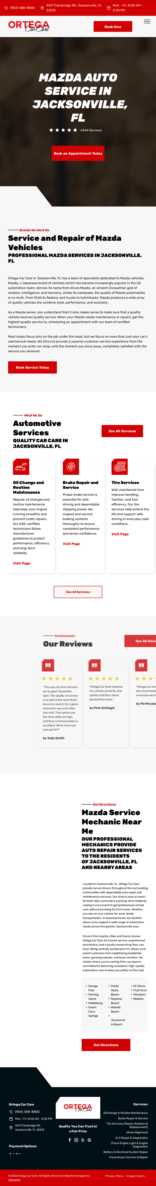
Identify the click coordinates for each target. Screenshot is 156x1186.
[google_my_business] (89, 1140)
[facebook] (70, 1140)
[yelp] (83, 1140)
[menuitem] (113, 1175)
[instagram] (76, 1140)
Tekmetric (14, 1179)
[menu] (147, 21)
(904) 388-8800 (22, 8)
